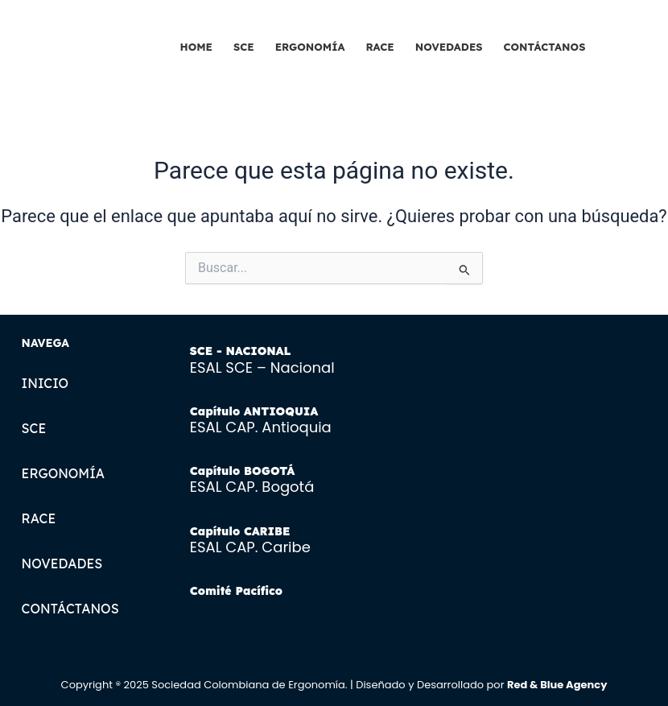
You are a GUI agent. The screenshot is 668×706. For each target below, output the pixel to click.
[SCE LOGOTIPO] (83, 42)
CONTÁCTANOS (545, 46)
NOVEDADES (449, 46)
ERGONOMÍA (310, 46)
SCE (243, 46)
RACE (379, 46)
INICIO (45, 383)
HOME (196, 46)
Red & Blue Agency (557, 684)
